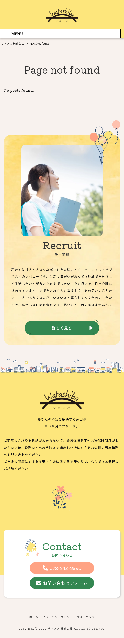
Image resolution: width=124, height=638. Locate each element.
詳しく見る (62, 328)
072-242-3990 (65, 568)
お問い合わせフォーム (65, 583)
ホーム (33, 617)
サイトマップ (86, 617)
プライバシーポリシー (57, 617)
